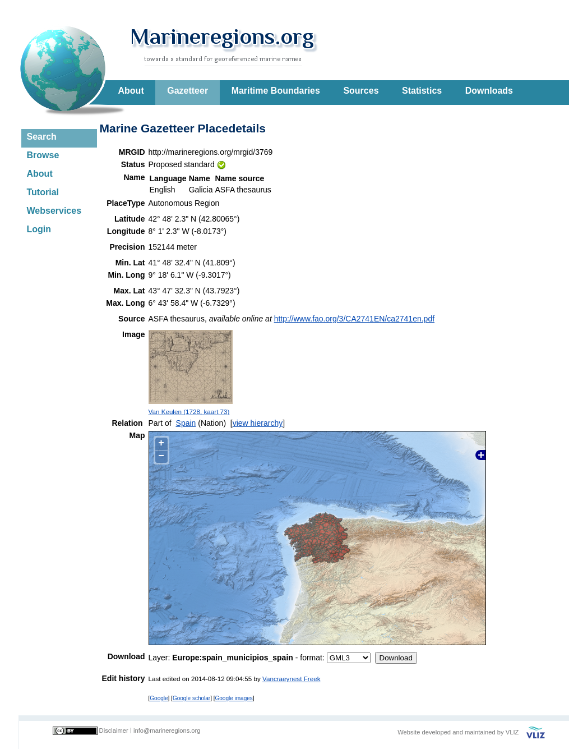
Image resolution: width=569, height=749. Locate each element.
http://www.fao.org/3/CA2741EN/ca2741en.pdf (354, 318)
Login (39, 229)
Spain (186, 423)
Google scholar (191, 698)
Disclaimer (113, 730)
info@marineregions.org (167, 730)
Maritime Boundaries (276, 90)
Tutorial (43, 192)
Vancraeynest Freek (291, 678)
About (131, 90)
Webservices (54, 210)
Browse (43, 155)
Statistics (422, 90)
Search (42, 136)
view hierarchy (258, 423)
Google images (234, 698)
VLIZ (512, 732)
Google (159, 698)
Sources (360, 90)
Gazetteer (187, 90)
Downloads (489, 90)
